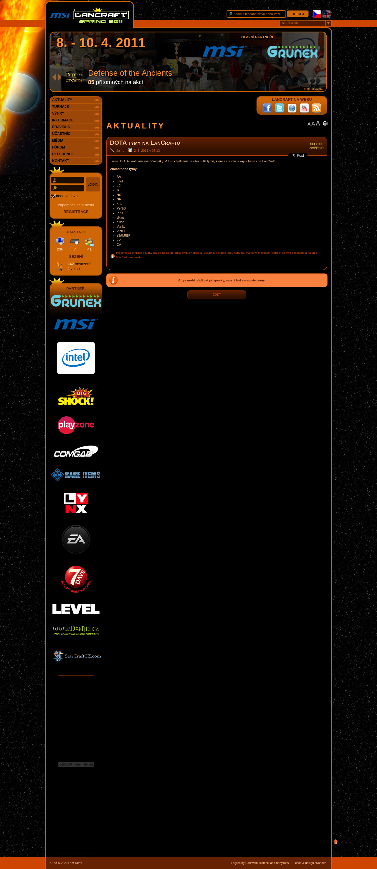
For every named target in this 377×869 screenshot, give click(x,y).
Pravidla (61, 127)
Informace (63, 120)
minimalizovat (313, 88)
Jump (120, 150)
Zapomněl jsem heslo (76, 205)
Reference (63, 154)
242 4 (79, 266)
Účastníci (61, 134)
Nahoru (335, 841)
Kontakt (60, 161)
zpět (216, 294)
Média (58, 140)
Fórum (58, 147)
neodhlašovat (67, 196)
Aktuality (62, 100)
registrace (75, 212)
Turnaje (60, 107)
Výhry (58, 113)
